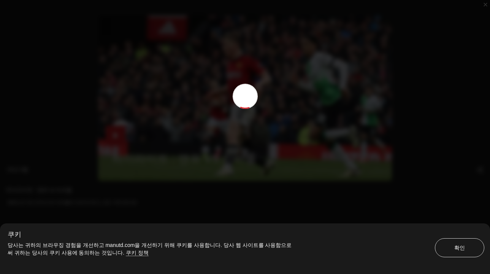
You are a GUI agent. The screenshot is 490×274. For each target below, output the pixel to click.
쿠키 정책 (137, 253)
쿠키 (14, 234)
